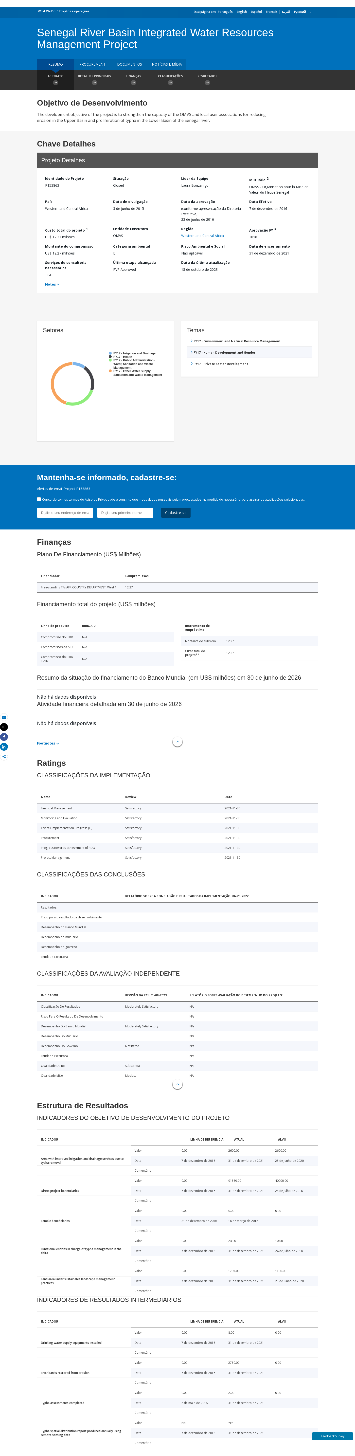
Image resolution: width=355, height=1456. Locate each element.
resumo (55, 64)
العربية (286, 12)
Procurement (92, 64)
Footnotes (46, 743)
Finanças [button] (133, 80)
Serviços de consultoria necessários (66, 265)
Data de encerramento (269, 246)
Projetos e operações (74, 11)
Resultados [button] (207, 80)
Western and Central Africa (202, 235)
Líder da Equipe (194, 178)
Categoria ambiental (131, 246)
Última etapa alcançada (134, 262)
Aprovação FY (262, 229)
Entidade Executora (130, 228)
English (242, 12)
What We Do (46, 11)
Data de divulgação (130, 201)
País (49, 201)
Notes (50, 284)
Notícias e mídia (167, 64)
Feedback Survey (332, 1436)
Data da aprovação (198, 201)
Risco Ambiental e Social (203, 246)
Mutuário (258, 179)
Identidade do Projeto (64, 178)
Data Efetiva (260, 201)
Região (187, 228)
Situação (121, 178)
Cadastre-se (176, 512)
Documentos (129, 64)
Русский (300, 12)
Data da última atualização (205, 262)
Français (272, 12)
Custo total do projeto (66, 229)
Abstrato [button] (55, 80)
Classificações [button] (170, 80)
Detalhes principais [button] (94, 80)
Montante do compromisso (69, 246)
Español (256, 12)
